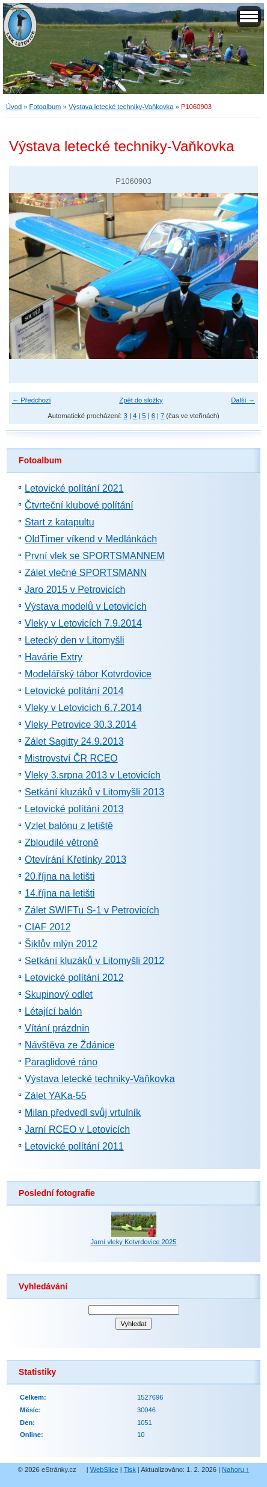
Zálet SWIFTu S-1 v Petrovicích (92, 910)
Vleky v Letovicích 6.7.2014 (83, 708)
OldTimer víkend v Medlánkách (91, 539)
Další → (243, 400)
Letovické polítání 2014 (74, 691)
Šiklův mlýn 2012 (61, 944)
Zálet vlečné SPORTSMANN (86, 573)
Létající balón (53, 1011)
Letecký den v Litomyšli (74, 640)
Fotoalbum (45, 106)
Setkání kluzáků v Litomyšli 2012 (94, 961)
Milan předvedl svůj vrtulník (83, 1112)
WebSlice (104, 1469)
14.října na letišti (60, 893)
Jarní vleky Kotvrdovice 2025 (133, 1241)
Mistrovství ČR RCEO (71, 758)
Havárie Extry (53, 657)
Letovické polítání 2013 (74, 809)
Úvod (14, 106)
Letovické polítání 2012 (74, 977)
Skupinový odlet (59, 994)
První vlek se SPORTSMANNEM (95, 556)
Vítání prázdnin (57, 1028)
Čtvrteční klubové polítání (79, 505)
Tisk (130, 1469)
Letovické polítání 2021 (74, 488)
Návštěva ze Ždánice (69, 1045)
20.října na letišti (60, 876)
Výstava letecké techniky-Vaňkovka (121, 106)
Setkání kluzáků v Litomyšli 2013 (94, 792)
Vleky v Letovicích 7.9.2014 (83, 623)
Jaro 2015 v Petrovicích (75, 589)
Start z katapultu (59, 522)
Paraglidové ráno (61, 1062)
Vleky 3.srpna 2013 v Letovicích (93, 775)
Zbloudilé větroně (62, 842)
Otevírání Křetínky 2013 (75, 859)
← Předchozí (31, 400)
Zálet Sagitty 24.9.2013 (74, 741)
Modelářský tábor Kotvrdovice (88, 674)
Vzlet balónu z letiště (69, 826)
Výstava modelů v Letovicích (86, 606)
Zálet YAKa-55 (56, 1096)
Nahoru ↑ (235, 1469)
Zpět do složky (140, 400)
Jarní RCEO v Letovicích (77, 1129)
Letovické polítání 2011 (74, 1146)
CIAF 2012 (47, 927)
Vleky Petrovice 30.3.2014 (81, 724)
